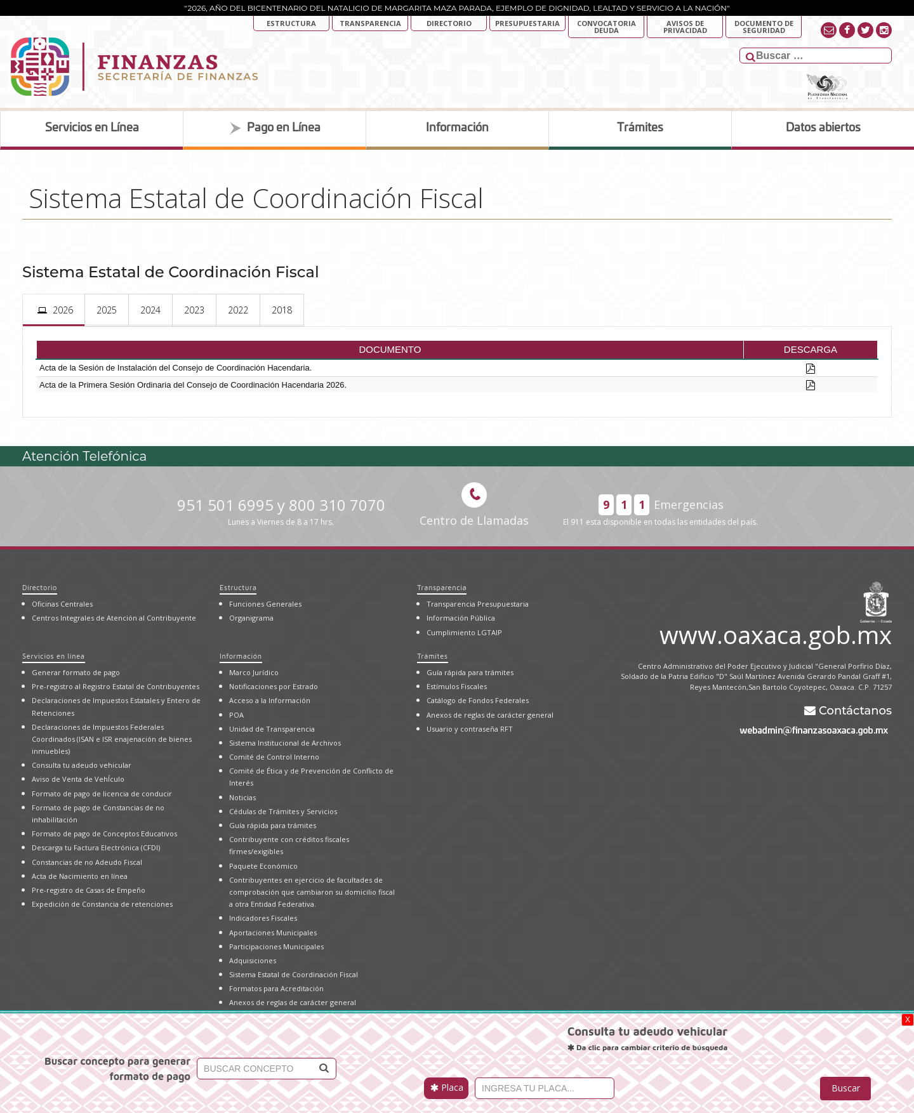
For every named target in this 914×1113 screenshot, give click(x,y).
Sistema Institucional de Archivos (285, 742)
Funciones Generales (265, 604)
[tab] (53, 310)
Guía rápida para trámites (272, 825)
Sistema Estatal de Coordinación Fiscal (293, 974)
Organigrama (251, 617)
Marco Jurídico (254, 672)
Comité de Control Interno (274, 756)
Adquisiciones (252, 960)
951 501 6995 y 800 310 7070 (281, 511)
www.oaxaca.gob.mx (775, 632)
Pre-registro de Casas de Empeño (88, 890)
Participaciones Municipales (276, 946)
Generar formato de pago (76, 672)
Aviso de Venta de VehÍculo (78, 779)
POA (236, 715)
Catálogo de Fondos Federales (478, 700)
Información (241, 656)
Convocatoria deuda (606, 26)
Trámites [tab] (640, 128)
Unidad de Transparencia (272, 729)
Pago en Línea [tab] (275, 128)
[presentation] (53, 310)
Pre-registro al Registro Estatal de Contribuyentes (115, 686)
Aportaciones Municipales (273, 932)
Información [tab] (457, 128)
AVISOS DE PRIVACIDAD (685, 26)
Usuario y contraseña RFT (470, 729)
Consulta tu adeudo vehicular (81, 765)
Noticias (242, 797)
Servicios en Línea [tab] (92, 128)
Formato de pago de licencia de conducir (102, 793)
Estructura (291, 23)
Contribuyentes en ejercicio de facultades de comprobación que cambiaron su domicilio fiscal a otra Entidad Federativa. (312, 892)
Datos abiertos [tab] (823, 128)
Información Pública (461, 617)
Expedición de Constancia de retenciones (102, 904)
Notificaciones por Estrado (273, 686)
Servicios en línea (53, 656)
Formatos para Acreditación (276, 988)
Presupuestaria (527, 23)
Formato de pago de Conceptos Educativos (104, 833)
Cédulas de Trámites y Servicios (283, 811)
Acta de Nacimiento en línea (80, 876)
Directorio (449, 23)
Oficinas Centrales (62, 604)
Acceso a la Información (269, 700)
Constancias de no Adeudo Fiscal (87, 862)
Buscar (845, 1088)
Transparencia (370, 23)
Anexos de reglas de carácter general (292, 1002)
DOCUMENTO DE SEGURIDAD (763, 26)
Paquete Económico (263, 866)
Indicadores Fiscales (263, 918)
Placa (446, 1087)
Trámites (432, 656)
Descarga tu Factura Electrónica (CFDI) (96, 847)
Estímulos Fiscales (457, 686)
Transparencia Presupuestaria (478, 604)
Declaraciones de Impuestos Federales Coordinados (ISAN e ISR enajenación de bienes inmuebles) (112, 739)
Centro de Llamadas (474, 505)
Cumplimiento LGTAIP (464, 632)
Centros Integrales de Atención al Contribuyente (114, 617)
